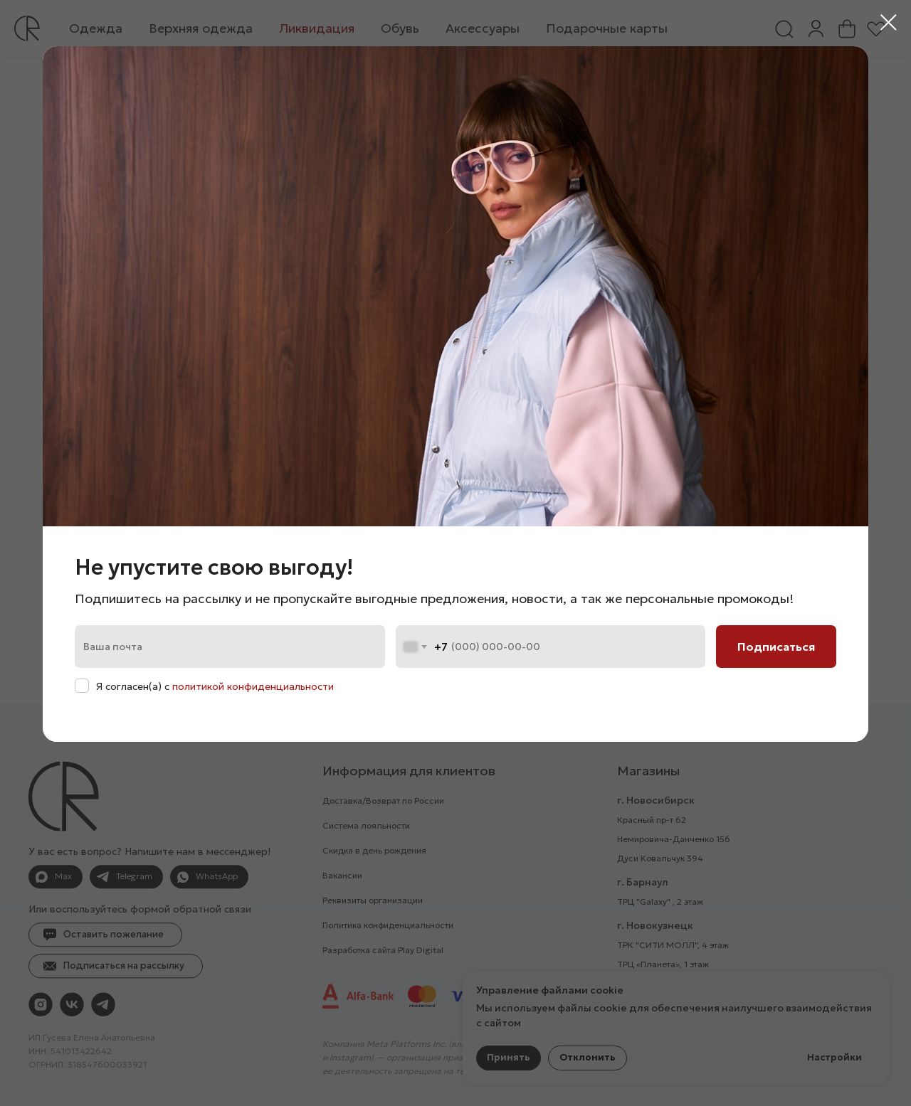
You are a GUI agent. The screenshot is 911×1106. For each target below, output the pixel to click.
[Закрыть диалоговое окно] (888, 22)
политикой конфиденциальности (253, 686)
